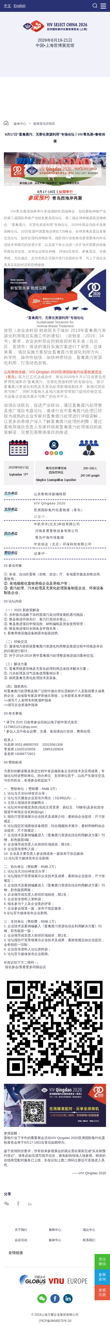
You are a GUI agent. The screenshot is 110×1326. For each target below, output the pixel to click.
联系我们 (89, 1240)
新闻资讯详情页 (44, 124)
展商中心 (55, 1230)
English (20, 6)
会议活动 (21, 1240)
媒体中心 (20, 124)
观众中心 (89, 1230)
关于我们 (21, 1230)
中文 (7, 6)
